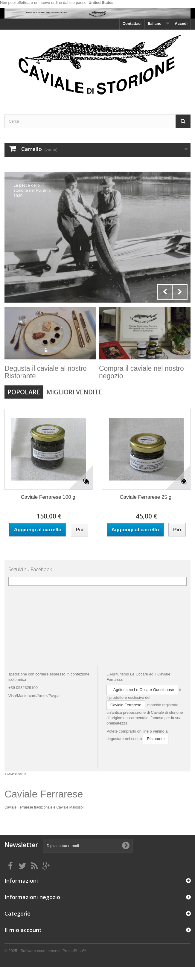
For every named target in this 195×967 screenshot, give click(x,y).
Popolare (23, 392)
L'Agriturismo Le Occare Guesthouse (142, 689)
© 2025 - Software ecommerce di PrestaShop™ (45, 950)
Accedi (181, 23)
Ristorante (155, 738)
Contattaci (132, 23)
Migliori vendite (74, 392)
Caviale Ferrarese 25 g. (146, 497)
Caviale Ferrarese (125, 705)
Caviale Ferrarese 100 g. (49, 497)
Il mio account (23, 930)
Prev (165, 292)
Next (180, 292)
